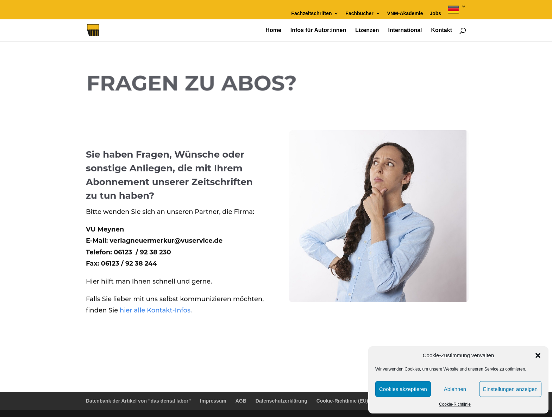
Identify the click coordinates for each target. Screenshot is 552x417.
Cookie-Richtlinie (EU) (342, 401)
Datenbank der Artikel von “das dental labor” (138, 401)
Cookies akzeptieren (403, 389)
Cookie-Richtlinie (455, 404)
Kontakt (441, 30)
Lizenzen (367, 30)
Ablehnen (455, 389)
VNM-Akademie (405, 13)
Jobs (435, 13)
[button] (537, 355)
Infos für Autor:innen (318, 30)
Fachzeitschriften (311, 13)
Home (273, 30)
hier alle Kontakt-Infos (155, 308)
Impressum (213, 401)
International (405, 30)
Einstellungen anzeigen (510, 389)
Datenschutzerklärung (281, 401)
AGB (241, 401)
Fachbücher (359, 13)
